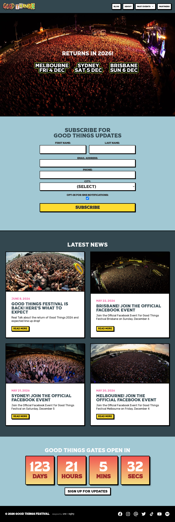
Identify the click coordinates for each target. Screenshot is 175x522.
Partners (164, 6)
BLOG (116, 6)
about (128, 6)
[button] (145, 6)
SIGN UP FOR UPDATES (87, 491)
